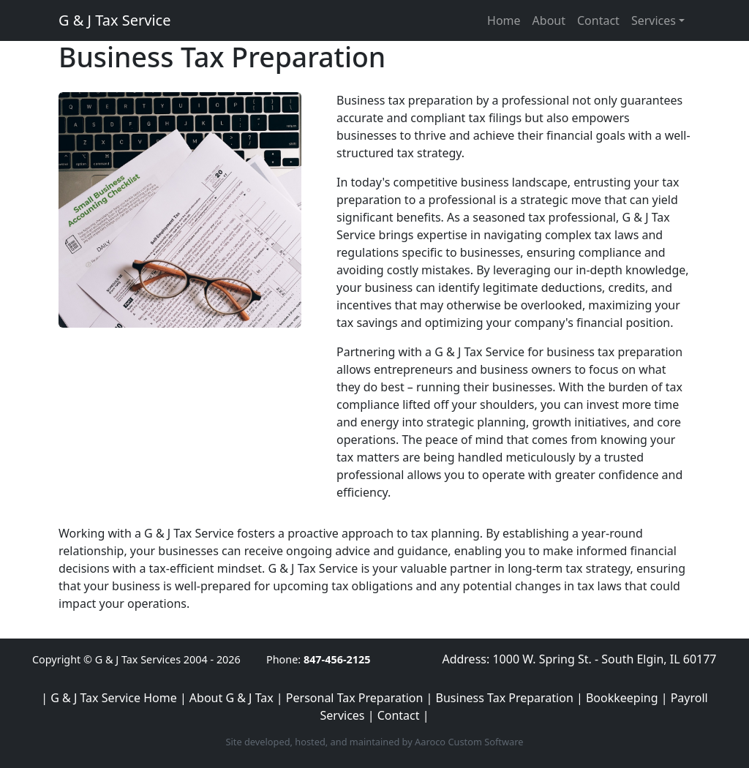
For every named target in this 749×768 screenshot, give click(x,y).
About (548, 20)
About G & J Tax (231, 698)
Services (653, 20)
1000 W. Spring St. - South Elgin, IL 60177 (604, 659)
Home (504, 20)
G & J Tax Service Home (113, 698)
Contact (598, 20)
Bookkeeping (622, 698)
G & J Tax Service (115, 20)
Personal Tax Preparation (355, 698)
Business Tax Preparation (504, 698)
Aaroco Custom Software (469, 741)
